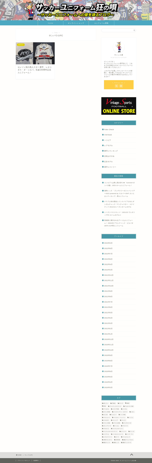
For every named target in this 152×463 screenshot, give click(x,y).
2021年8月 (108, 296)
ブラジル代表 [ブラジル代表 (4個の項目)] (117, 423)
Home (50, 23)
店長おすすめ (109, 156)
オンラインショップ (76, 23)
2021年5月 (108, 312)
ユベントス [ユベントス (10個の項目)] (123, 431)
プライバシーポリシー (24, 460)
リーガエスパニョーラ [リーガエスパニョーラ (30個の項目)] (118, 434)
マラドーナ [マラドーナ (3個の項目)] (125, 425)
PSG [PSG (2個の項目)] (105, 406)
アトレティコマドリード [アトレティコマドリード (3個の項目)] (115, 406)
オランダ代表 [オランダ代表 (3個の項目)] (107, 411)
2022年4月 (108, 264)
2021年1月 (108, 334)
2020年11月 (109, 345)
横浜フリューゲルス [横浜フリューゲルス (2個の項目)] (128, 439)
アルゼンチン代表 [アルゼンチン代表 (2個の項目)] (129, 406)
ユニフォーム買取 (101, 23)
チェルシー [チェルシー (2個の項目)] (113, 414)
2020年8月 (108, 361)
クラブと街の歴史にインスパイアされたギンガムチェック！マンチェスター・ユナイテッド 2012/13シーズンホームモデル (119, 204)
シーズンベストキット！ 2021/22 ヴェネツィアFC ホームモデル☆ (119, 214)
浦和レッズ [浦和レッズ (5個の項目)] (116, 442)
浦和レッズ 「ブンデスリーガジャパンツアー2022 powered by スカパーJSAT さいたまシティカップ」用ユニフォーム (119, 193)
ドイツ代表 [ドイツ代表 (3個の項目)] (122, 414)
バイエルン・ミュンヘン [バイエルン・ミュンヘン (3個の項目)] (119, 417)
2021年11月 (109, 280)
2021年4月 (108, 318)
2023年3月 (108, 243)
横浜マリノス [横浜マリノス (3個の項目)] (107, 442)
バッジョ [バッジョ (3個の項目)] (131, 417)
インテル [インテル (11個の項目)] (125, 409)
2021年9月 (108, 291)
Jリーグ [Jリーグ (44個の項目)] (121, 403)
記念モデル (108, 161)
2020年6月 (108, 371)
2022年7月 (108, 254)
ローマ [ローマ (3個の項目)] (117, 437)
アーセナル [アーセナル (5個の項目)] (106, 409)
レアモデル (108, 145)
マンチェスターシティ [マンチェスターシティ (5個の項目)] (118, 428)
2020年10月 (109, 350)
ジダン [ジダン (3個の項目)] (132, 411)
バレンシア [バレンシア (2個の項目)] (115, 420)
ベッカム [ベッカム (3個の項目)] (117, 425)
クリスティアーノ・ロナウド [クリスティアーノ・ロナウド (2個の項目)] (120, 411)
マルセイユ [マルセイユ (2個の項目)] (106, 428)
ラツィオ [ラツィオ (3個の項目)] (132, 431)
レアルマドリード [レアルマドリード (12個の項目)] (108, 437)
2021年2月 (108, 328)
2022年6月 (108, 259)
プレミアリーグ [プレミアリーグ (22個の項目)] (107, 425)
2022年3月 (108, 270)
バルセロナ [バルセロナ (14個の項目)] (106, 420)
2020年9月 (108, 355)
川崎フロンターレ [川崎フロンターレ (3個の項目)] (108, 439)
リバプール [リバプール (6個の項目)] (106, 434)
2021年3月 (108, 323)
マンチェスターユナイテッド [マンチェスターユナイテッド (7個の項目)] (110, 431)
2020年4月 (108, 382)
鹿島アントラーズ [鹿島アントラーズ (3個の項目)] (127, 442)
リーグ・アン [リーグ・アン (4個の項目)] (130, 434)
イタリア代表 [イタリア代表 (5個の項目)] (116, 409)
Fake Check (109, 129)
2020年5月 (108, 377)
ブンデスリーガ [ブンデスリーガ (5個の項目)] (127, 423)
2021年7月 (108, 302)
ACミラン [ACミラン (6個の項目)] (106, 403)
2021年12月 (109, 275)
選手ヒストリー (110, 167)
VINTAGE (108, 135)
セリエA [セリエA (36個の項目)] (105, 414)
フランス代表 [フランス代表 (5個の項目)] (107, 423)
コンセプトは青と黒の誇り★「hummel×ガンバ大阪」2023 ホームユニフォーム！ (119, 184)
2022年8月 (108, 248)
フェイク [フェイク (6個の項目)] (123, 420)
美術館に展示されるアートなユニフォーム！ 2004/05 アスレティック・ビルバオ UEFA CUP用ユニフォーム (119, 223)
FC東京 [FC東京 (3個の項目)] (113, 403)
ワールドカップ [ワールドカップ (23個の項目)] (126, 437)
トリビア (107, 140)
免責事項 (36, 460)
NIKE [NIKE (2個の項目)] (128, 403)
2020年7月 (108, 366)
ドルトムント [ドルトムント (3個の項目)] (107, 417)
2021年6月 (108, 307)
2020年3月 (108, 387)
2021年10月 (109, 286)
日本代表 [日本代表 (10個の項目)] (118, 439)
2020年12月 (109, 339)
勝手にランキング (111, 151)
